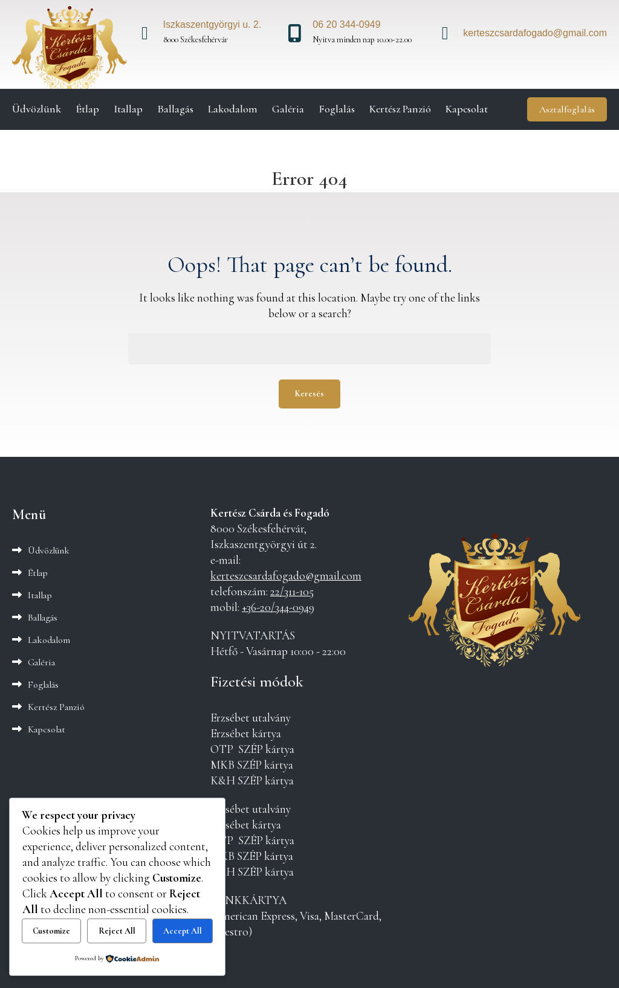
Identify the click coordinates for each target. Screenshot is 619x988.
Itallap (128, 108)
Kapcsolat (467, 108)
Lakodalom (233, 108)
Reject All (117, 931)
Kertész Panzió (400, 108)
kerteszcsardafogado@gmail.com (285, 576)
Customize (51, 931)
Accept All (182, 931)
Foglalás (337, 108)
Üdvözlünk (36, 108)
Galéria (288, 108)
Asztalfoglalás (567, 109)
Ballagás (175, 108)
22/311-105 (292, 591)
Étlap (87, 108)
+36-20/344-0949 (278, 607)
